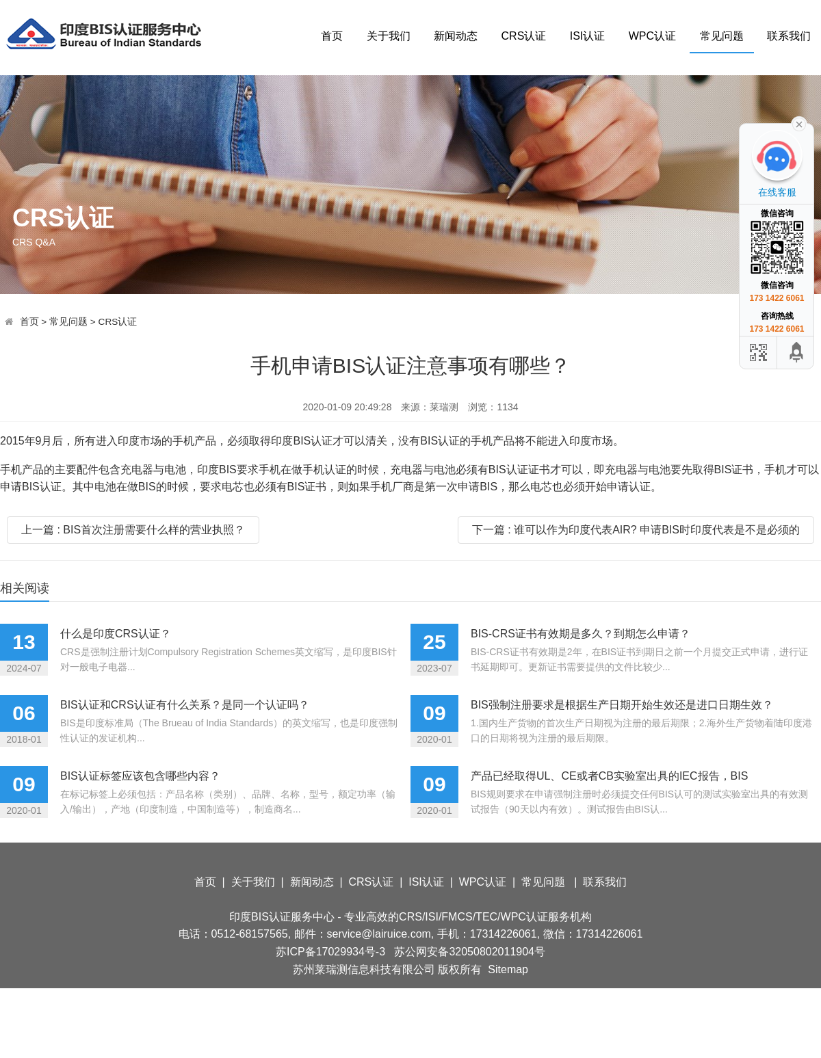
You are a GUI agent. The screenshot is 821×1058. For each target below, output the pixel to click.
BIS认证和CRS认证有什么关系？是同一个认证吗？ (184, 705)
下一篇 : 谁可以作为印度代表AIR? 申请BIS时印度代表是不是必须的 (636, 529)
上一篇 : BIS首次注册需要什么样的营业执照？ (133, 529)
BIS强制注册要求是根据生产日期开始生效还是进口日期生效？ (622, 705)
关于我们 (388, 36)
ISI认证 (587, 36)
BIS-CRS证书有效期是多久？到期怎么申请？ (580, 633)
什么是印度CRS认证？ (115, 633)
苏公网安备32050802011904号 (469, 951)
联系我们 (789, 36)
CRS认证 (524, 36)
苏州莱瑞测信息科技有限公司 (364, 969)
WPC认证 (652, 36)
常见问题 (722, 36)
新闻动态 (456, 36)
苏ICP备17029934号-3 (330, 951)
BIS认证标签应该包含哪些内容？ (140, 776)
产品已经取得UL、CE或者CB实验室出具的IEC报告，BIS (609, 776)
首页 (332, 36)
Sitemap (508, 969)
